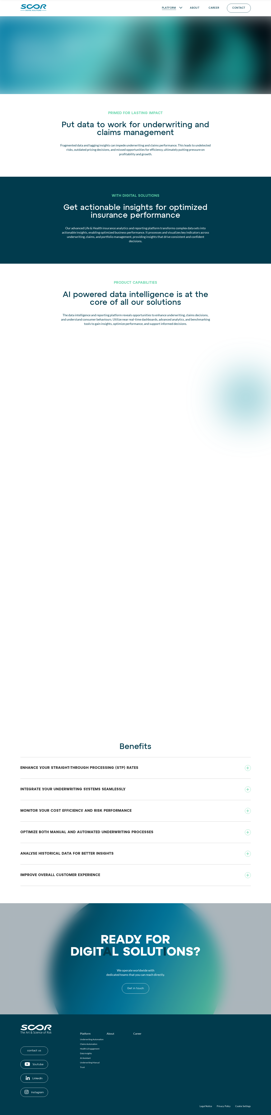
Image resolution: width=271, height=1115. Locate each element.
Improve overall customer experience (60, 875)
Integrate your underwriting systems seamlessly (73, 789)
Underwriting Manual (90, 1062)
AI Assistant (85, 1058)
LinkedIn (34, 1078)
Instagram (34, 1092)
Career (137, 1033)
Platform (85, 1033)
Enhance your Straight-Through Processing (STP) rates (79, 768)
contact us (34, 1050)
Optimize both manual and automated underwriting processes (86, 832)
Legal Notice (206, 1106)
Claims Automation (88, 1044)
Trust (82, 1067)
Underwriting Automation (92, 1039)
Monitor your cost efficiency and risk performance (76, 810)
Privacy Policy (224, 1106)
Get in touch (135, 988)
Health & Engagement (89, 1048)
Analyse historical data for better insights (67, 853)
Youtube (34, 1064)
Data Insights (86, 1053)
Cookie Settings (243, 1106)
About (110, 1033)
